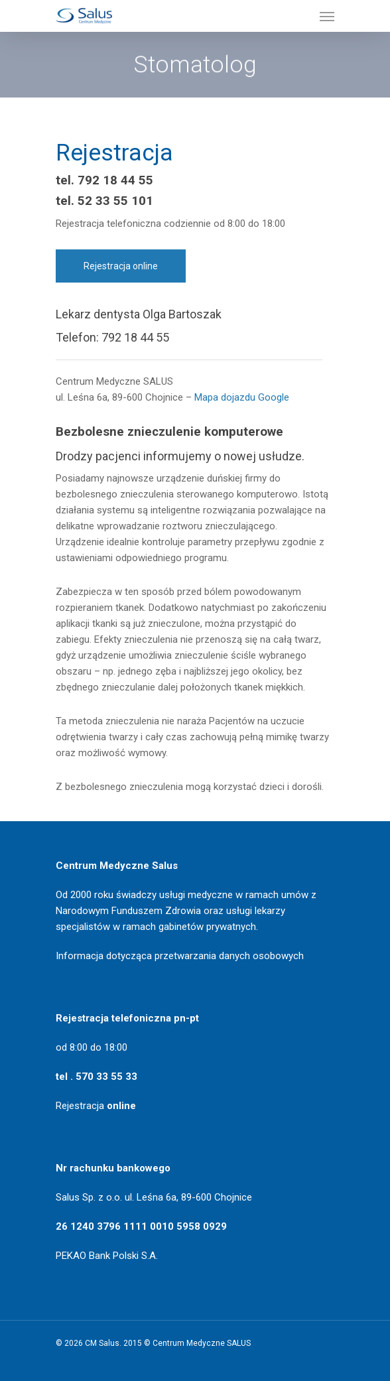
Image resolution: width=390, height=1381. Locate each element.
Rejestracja (96, 1106)
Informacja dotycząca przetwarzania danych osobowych (180, 956)
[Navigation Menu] (327, 16)
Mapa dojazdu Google (241, 397)
